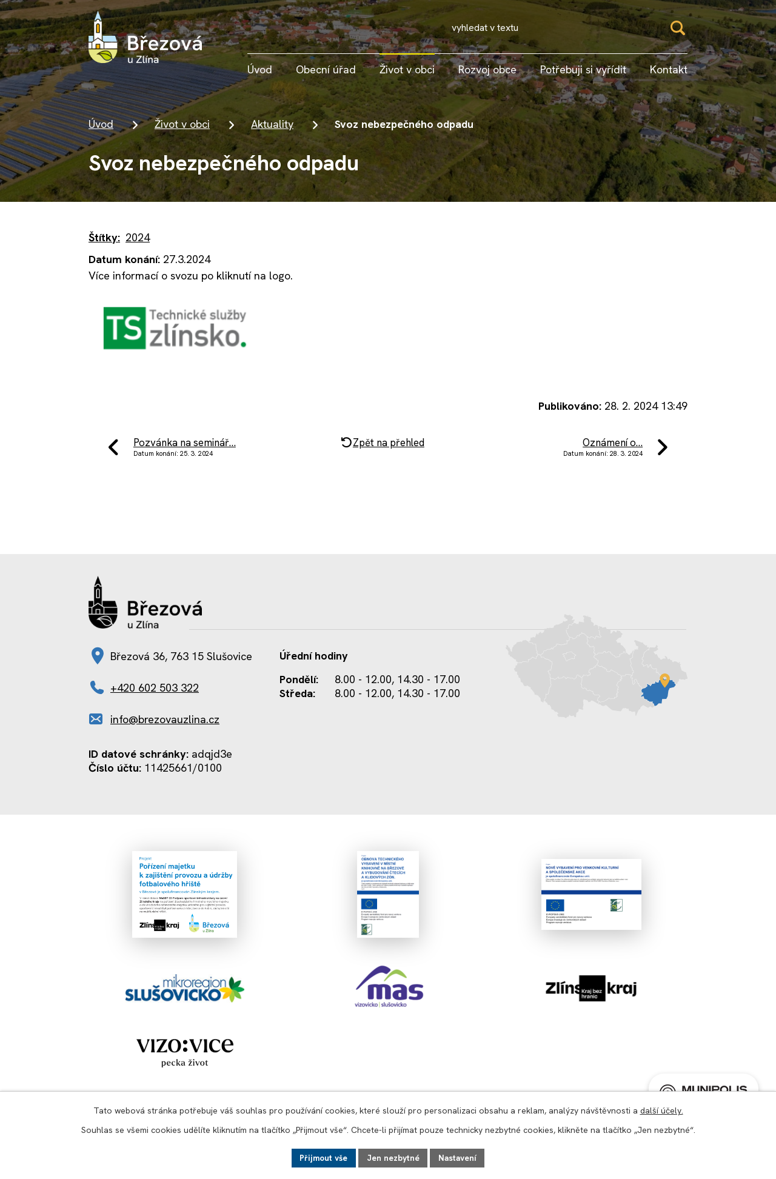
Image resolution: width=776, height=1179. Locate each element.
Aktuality (272, 128)
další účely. (661, 1109)
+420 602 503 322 (154, 695)
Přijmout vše (322, 1157)
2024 (137, 241)
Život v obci (182, 128)
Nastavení (459, 1157)
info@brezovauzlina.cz (164, 726)
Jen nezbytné (393, 1157)
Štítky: (104, 241)
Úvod (101, 128)
